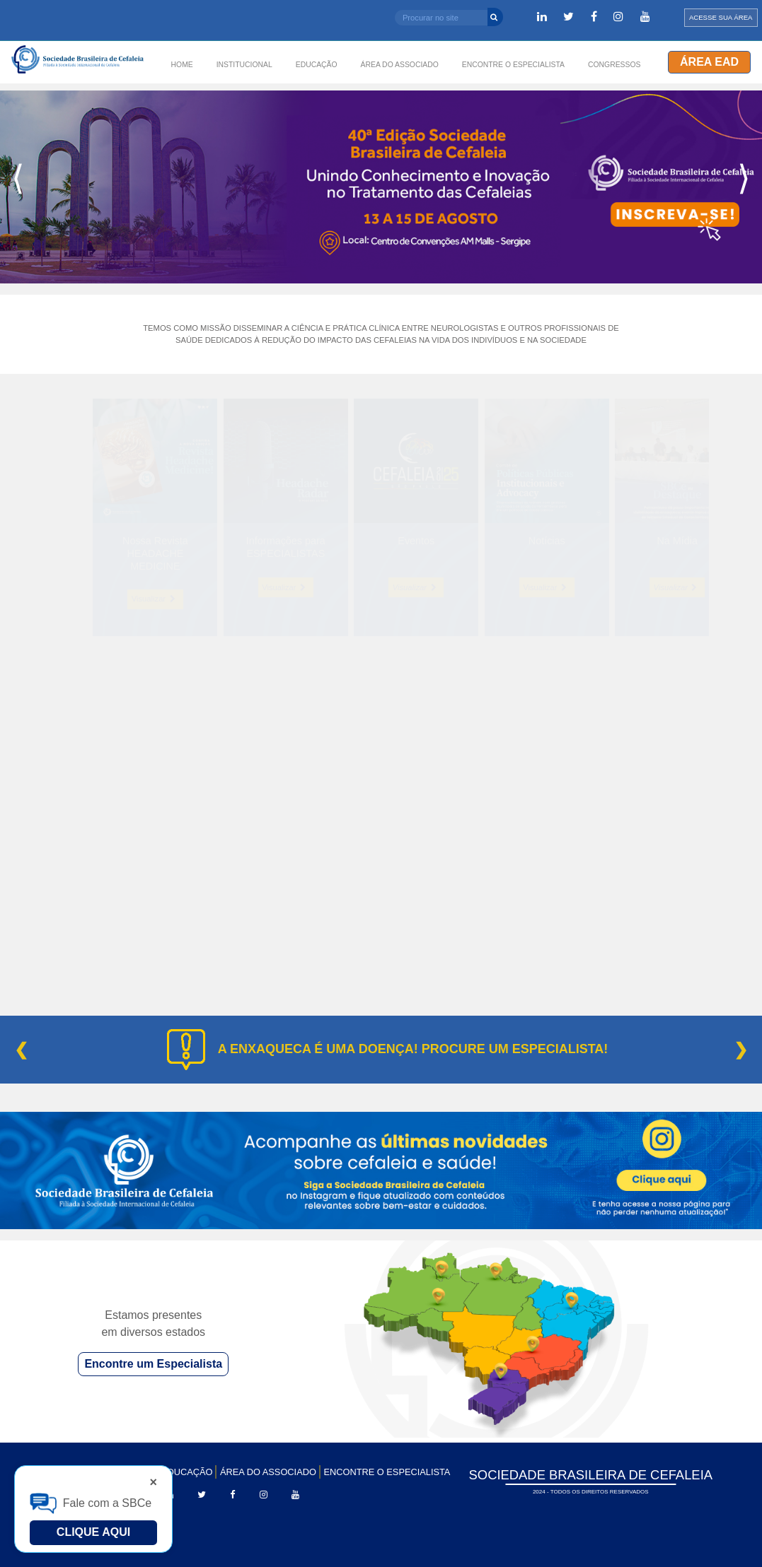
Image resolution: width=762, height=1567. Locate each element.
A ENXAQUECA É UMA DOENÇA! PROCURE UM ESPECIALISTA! (413, 1049)
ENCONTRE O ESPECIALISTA (386, 1472)
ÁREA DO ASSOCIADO (268, 1472)
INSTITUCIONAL (244, 65)
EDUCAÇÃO (187, 1472)
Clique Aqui (93, 1532)
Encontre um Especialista (153, 1364)
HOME (182, 65)
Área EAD (709, 62)
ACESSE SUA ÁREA (721, 17)
